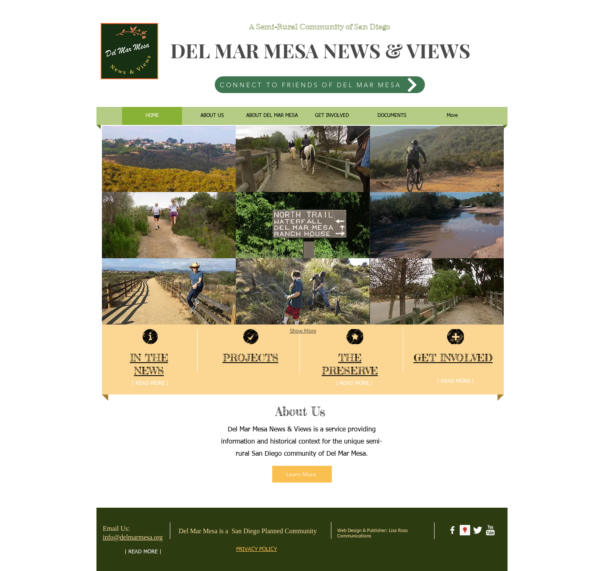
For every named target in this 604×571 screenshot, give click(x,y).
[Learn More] (302, 474)
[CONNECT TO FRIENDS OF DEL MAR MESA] (320, 84)
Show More (303, 331)
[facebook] (452, 530)
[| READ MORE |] (150, 383)
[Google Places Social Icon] (465, 530)
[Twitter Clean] (477, 530)
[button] (169, 159)
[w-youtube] (490, 530)
